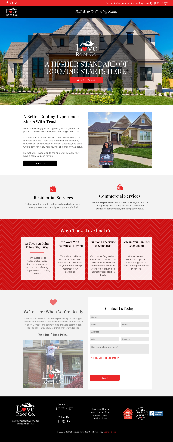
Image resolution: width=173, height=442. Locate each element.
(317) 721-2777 (159, 3)
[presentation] (108, 368)
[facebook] (7, 3)
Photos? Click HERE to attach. (104, 357)
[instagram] (11, 3)
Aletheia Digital (110, 432)
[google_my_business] (15, 3)
